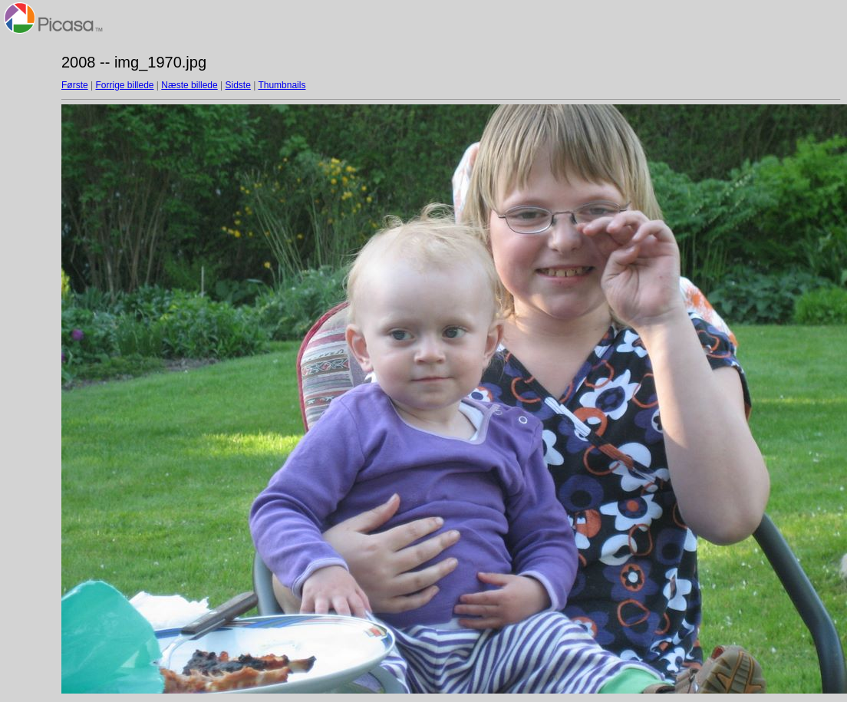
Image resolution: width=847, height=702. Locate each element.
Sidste (237, 85)
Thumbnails (281, 85)
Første (74, 85)
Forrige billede (124, 85)
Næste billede (189, 85)
